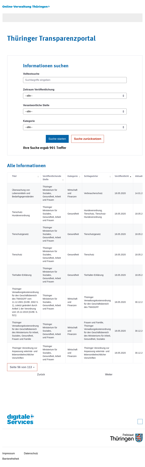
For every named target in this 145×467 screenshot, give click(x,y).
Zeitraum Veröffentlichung (38, 89)
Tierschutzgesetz (20, 234)
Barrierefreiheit (10, 458)
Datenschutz (31, 453)
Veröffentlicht (122, 176)
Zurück (41, 374)
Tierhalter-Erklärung (21, 275)
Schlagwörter (91, 176)
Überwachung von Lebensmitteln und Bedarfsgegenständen (23, 193)
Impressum (8, 453)
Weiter (108, 374)
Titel (14, 176)
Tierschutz (17, 254)
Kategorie (29, 121)
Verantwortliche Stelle (36, 105)
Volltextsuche (31, 73)
